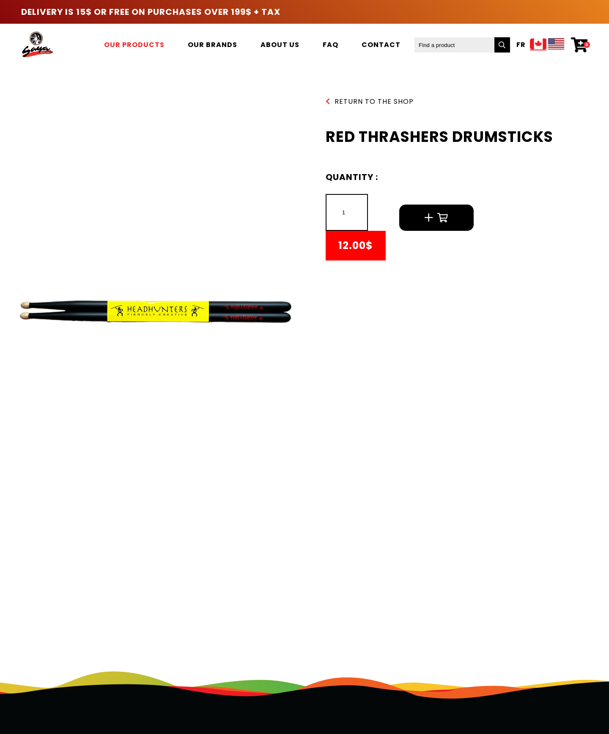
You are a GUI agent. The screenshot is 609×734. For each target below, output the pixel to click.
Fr (521, 45)
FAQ (330, 45)
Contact (381, 45)
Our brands (212, 45)
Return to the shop (370, 101)
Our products (134, 45)
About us (280, 45)
